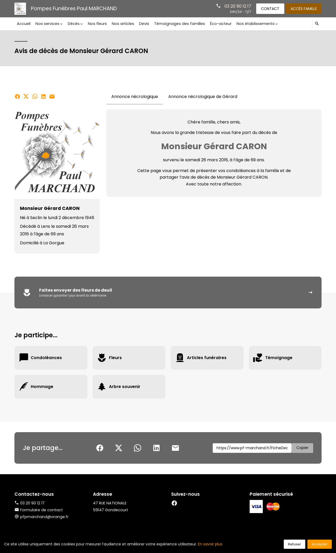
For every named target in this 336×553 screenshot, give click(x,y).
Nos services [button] (47, 23)
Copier (302, 448)
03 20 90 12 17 (236, 6)
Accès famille (303, 8)
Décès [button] (72, 23)
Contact (269, 8)
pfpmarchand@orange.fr (44, 517)
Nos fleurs (95, 23)
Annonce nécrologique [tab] (134, 97)
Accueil (23, 23)
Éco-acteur (217, 23)
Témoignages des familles (176, 23)
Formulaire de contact (38, 510)
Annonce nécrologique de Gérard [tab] (202, 97)
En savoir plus (210, 544)
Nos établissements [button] (252, 23)
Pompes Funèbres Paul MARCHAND (74, 8)
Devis (142, 23)
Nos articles (121, 23)
